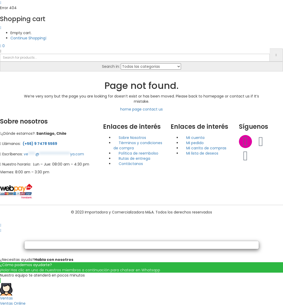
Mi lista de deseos (202, 153)
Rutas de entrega (134, 158)
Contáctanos (131, 163)
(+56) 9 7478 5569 (40, 143)
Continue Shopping (28, 38)
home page (131, 109)
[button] (2, 45)
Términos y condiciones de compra (137, 145)
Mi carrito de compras (206, 148)
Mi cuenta (195, 137)
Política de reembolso (138, 153)
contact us (153, 109)
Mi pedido (195, 142)
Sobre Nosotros (132, 137)
